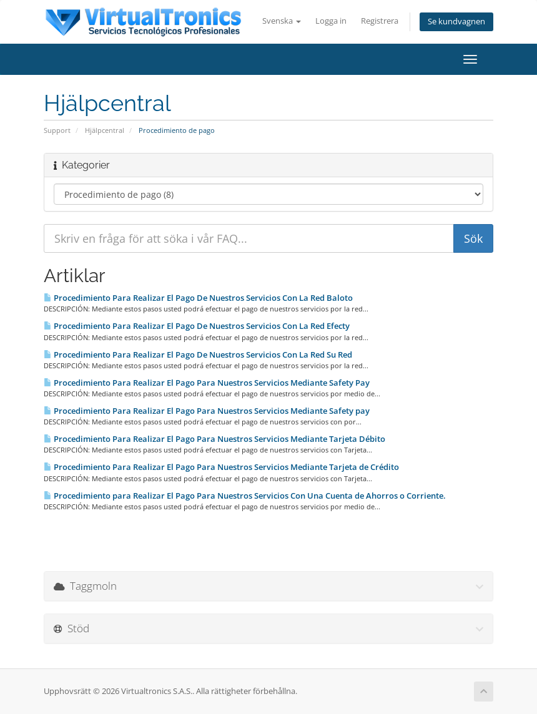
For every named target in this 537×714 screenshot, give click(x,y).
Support (57, 130)
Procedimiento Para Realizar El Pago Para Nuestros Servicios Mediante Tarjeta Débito (214, 438)
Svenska (281, 21)
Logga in (331, 21)
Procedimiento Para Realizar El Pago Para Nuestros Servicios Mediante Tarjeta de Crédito (221, 466)
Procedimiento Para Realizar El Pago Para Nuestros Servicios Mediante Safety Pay (207, 382)
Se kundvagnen (456, 21)
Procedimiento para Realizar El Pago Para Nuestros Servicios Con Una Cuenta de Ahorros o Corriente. (245, 495)
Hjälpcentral (104, 130)
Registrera (379, 21)
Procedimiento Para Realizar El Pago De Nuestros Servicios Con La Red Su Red (198, 354)
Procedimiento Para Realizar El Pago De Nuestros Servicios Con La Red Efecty (197, 325)
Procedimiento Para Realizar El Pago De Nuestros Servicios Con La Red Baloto (198, 297)
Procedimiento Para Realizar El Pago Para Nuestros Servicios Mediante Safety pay (207, 410)
